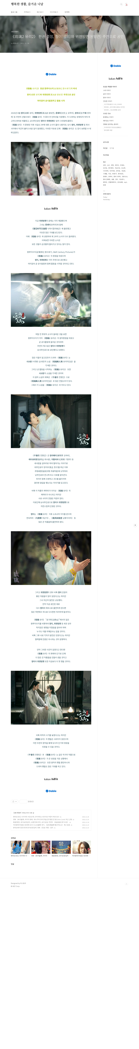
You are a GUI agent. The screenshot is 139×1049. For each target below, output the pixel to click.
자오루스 (121, 179)
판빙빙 (105, 182)
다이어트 (112, 171)
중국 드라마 (117, 176)
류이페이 (111, 168)
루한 (112, 165)
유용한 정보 (107, 113)
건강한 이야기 (107, 101)
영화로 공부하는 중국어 (110, 124)
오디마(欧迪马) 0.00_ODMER (113, 104)
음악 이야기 (107, 94)
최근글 (105, 148)
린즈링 (105, 168)
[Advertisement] (51, 659)
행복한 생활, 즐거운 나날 (27, 4)
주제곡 (122, 165)
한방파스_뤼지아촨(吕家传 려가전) (114, 107)
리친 (109, 174)
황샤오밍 (120, 174)
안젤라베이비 (112, 182)
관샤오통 (120, 182)
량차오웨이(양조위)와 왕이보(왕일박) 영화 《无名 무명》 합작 (33, 919)
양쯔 (104, 165)
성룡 (112, 179)
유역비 (110, 176)
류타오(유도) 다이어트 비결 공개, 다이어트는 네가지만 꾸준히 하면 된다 (36, 908)
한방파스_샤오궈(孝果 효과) (112, 110)
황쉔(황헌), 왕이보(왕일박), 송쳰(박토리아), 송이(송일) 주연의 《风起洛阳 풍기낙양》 (41, 914)
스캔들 (105, 174)
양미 (116, 179)
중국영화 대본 (108, 130)
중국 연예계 (106, 179)
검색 (121, 4)
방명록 (67, 12)
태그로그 (40, 12)
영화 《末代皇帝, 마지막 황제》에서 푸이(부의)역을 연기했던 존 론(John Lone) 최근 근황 (42, 911)
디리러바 (105, 171)
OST (108, 165)
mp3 (125, 182)
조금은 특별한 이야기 (110, 87)
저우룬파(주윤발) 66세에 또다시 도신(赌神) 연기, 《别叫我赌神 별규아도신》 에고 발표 (41, 917)
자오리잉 (117, 168)
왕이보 (118, 171)
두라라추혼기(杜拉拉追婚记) (112, 127)
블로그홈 (14, 12)
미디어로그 (54, 12)
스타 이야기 (17, 905)
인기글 (112, 148)
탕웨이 (105, 176)
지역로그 (27, 12)
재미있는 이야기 (108, 121)
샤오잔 (123, 171)
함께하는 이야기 (108, 117)
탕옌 (104, 185)
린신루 (123, 168)
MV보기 (114, 174)
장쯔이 (117, 165)
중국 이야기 (107, 97)
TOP (126, 976)
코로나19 (124, 176)
